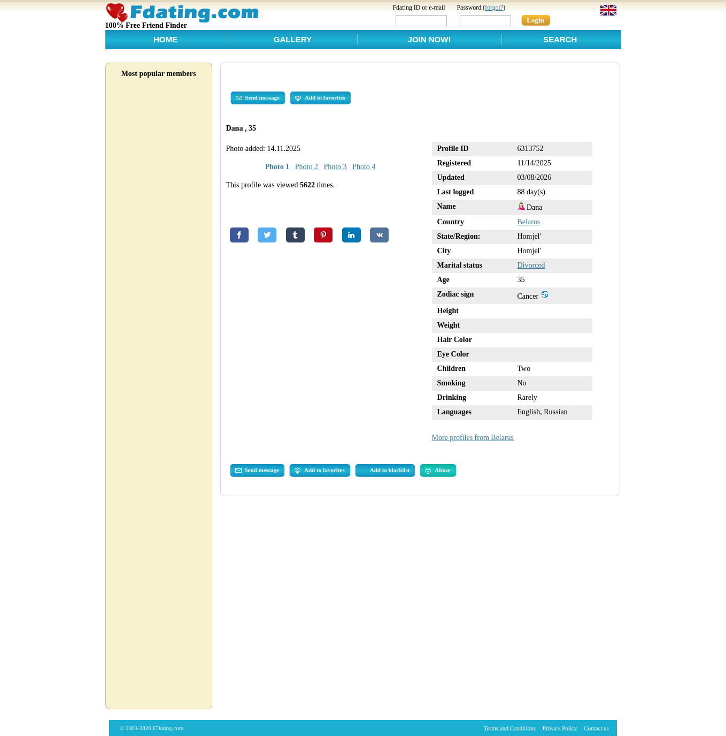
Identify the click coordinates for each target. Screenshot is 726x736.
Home (165, 39)
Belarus (529, 222)
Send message (258, 98)
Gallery (293, 39)
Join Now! (429, 39)
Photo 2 (306, 167)
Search (560, 39)
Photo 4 (363, 167)
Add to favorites (320, 98)
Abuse (437, 470)
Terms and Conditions (510, 728)
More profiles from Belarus (473, 438)
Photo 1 (277, 167)
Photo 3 (334, 167)
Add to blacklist (390, 470)
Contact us (596, 728)
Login (535, 20)
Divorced (531, 265)
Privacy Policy (560, 728)
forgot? (494, 7)
